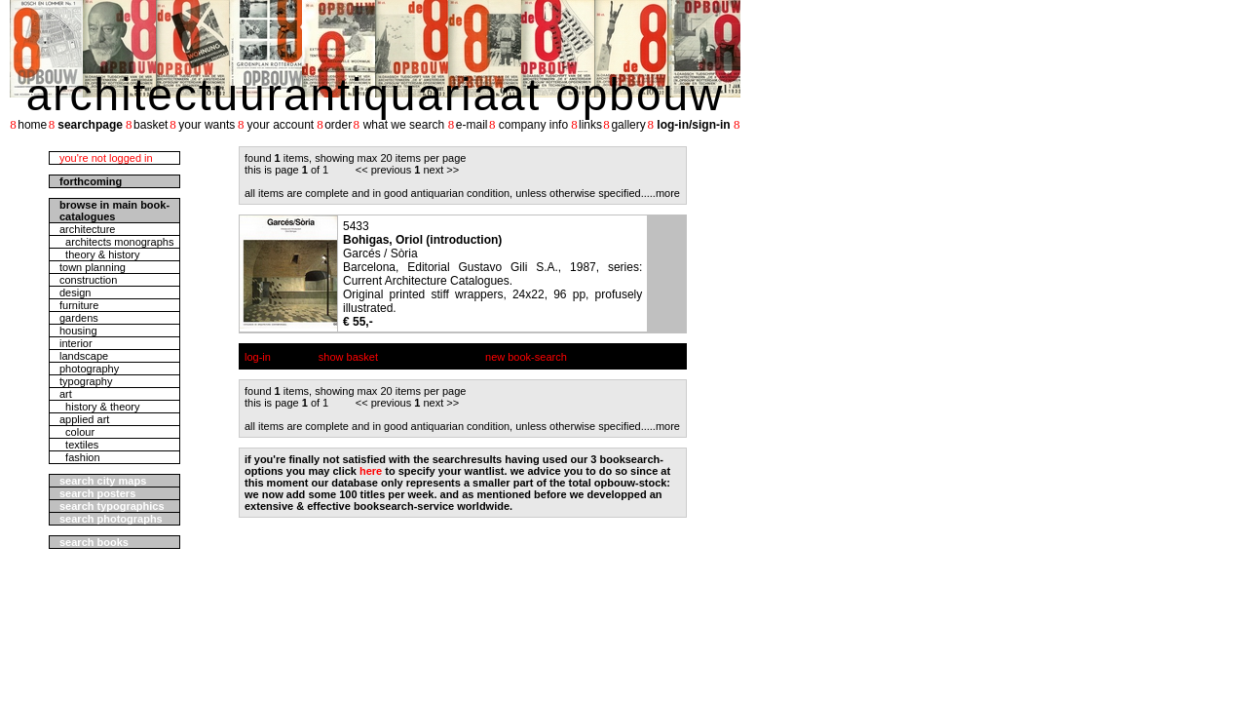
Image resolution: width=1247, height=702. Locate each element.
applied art (84, 419)
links (590, 125)
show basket (348, 357)
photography (89, 368)
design (75, 292)
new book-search (526, 357)
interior (76, 343)
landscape (83, 356)
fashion (79, 457)
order (338, 125)
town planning (92, 267)
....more (662, 193)
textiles (78, 444)
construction (88, 280)
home (32, 125)
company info (533, 125)
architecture (87, 229)
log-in (258, 357)
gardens (78, 318)
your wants (206, 125)
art (65, 394)
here (370, 471)
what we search (403, 125)
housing (78, 330)
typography (85, 381)
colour (76, 432)
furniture (78, 305)
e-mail (472, 125)
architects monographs (116, 242)
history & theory (99, 406)
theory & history (99, 254)
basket (150, 125)
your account (280, 125)
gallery (628, 125)
